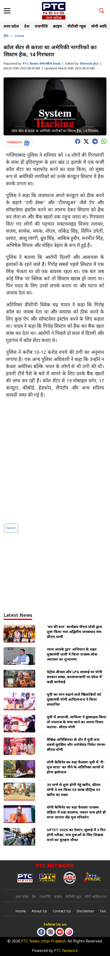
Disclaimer (85, 911)
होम (6, 36)
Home (20, 911)
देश (26, 26)
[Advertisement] (55, 461)
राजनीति (41, 26)
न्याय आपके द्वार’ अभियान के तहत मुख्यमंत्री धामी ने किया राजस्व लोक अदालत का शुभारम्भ (72, 654)
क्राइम (57, 26)
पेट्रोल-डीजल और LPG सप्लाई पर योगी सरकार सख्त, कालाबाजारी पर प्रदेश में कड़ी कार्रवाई (74, 677)
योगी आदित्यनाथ (96, 897)
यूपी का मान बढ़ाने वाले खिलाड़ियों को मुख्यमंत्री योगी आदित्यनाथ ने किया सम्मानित (74, 700)
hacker (11, 528)
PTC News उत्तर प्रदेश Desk (42, 64)
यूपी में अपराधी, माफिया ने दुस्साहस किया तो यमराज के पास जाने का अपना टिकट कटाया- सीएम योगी (76, 722)
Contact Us (62, 911)
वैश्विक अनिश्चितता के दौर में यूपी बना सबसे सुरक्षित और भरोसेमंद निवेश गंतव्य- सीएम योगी (76, 745)
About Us (39, 911)
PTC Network (66, 951)
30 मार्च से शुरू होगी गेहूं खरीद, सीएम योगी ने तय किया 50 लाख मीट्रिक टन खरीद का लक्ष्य (73, 790)
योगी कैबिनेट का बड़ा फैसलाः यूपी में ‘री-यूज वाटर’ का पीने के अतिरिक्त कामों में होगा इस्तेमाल (76, 767)
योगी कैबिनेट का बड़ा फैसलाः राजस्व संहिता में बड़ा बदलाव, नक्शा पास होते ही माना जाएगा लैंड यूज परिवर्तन (76, 812)
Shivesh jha (89, 64)
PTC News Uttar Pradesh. (44, 941)
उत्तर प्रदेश (11, 26)
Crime (19, 36)
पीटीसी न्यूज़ (76, 26)
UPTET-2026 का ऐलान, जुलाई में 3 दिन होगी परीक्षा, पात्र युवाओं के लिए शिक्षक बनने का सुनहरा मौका (76, 835)
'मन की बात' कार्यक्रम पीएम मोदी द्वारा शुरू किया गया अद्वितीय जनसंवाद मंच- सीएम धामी (75, 632)
